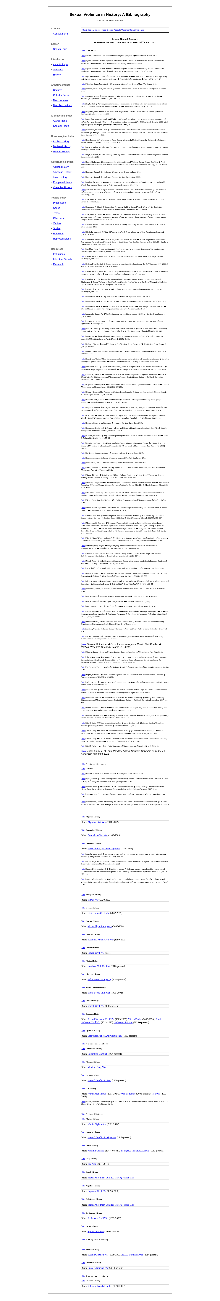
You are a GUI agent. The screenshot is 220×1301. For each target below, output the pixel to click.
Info (83, 55)
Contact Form (60, 33)
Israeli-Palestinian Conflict (101, 1177)
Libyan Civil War (96, 953)
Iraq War (156, 1093)
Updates (57, 90)
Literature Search (62, 259)
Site (83, 50)
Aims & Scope (60, 64)
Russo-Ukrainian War (132, 1254)
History (57, 74)
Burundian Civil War (98, 835)
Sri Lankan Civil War (98, 1218)
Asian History (60, 177)
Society (57, 228)
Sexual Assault (113, 30)
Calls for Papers (61, 95)
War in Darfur (135, 1019)
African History (61, 167)
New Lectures (60, 100)
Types (56, 213)
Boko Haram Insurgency (99, 979)
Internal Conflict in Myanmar (102, 1137)
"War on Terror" (128, 1093)
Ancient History (61, 141)
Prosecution (59, 203)
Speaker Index (61, 126)
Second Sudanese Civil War (101, 1019)
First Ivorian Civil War (99, 913)
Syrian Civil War (96, 1231)
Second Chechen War (98, 1254)
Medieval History (62, 146)
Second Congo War (111, 848)
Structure (58, 69)
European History (62, 182)
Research (58, 233)
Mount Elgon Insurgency (100, 926)
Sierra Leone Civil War (99, 992)
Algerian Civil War (96, 822)
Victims (57, 223)
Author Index (60, 121)
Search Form (60, 49)
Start (84, 30)
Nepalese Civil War (97, 1191)
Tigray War (92, 900)
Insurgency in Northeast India (134, 1150)
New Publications (62, 105)
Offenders (58, 218)
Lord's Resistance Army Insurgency (105, 1035)
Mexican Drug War (97, 1067)
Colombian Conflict (97, 1054)
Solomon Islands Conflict (100, 1286)
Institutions (59, 254)
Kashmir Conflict (96, 1150)
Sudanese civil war (123, 1022)
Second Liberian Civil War (100, 939)
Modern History (61, 151)
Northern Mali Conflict (99, 966)
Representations (62, 238)
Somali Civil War (96, 1006)
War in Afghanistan (96, 1093)
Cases (56, 208)
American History (62, 172)
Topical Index (94, 30)
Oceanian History (62, 187)
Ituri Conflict (94, 848)
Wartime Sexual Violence (132, 30)
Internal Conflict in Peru (99, 1080)
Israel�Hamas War (124, 1177)
